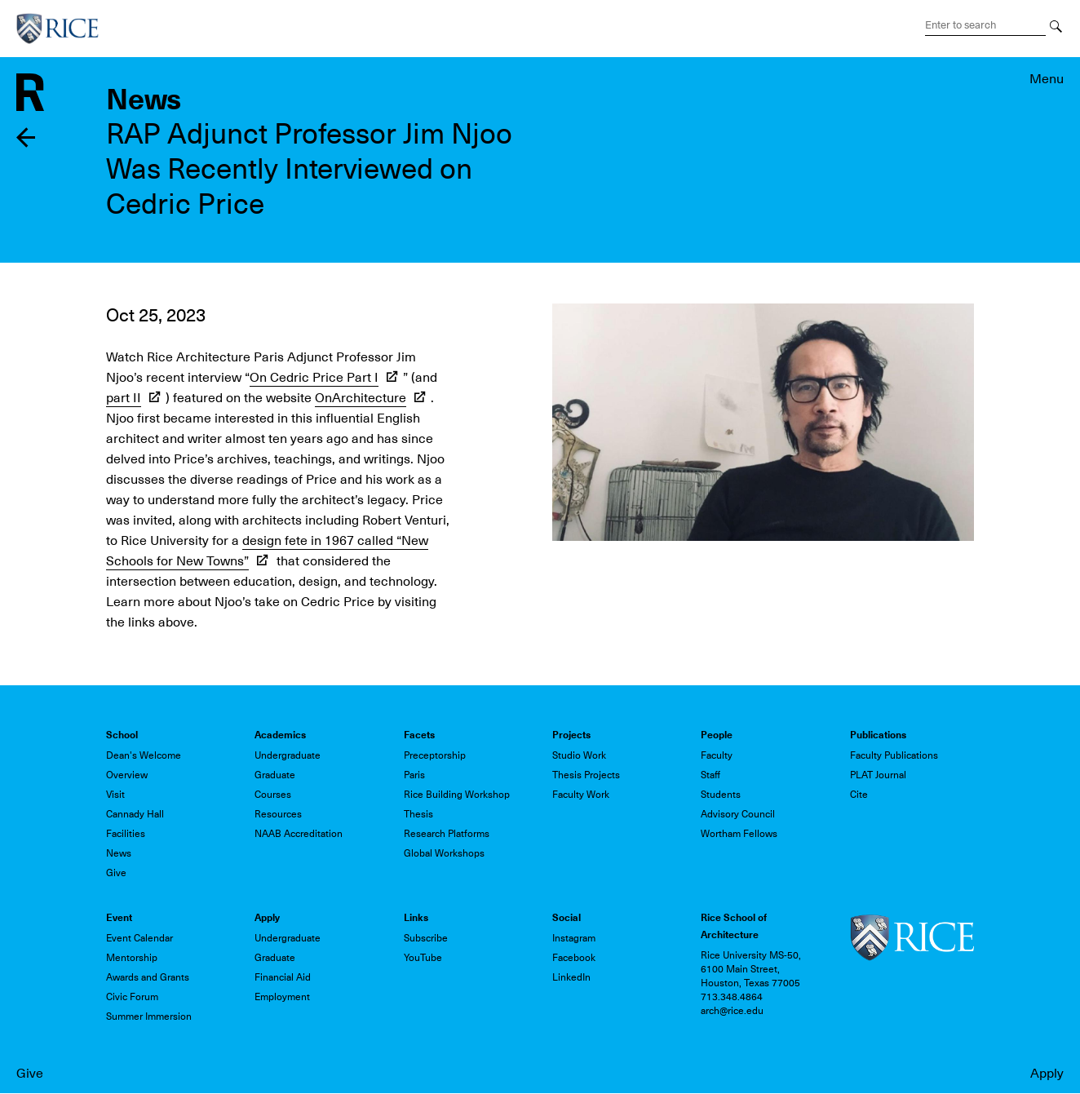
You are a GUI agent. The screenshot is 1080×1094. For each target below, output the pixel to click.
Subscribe (426, 938)
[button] (763, 421)
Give (29, 1073)
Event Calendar (139, 938)
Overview (127, 775)
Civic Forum (132, 996)
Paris (414, 775)
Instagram (573, 938)
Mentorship (131, 957)
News (118, 853)
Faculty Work (580, 794)
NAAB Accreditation (299, 833)
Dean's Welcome (143, 755)
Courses (273, 794)
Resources (278, 814)
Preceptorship (435, 755)
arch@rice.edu (732, 1010)
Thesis (418, 814)
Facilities (125, 833)
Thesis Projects (586, 775)
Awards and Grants (147, 977)
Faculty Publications (894, 755)
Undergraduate (288, 755)
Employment (282, 996)
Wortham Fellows (739, 833)
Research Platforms (446, 833)
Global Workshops (444, 853)
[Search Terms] (985, 25)
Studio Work (579, 755)
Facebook (573, 957)
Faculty (717, 755)
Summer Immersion (149, 1016)
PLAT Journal (878, 775)
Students (721, 794)
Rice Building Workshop (457, 794)
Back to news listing (26, 137)
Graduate (275, 775)
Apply (1047, 1073)
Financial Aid (283, 977)
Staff (710, 775)
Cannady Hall (135, 814)
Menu (1046, 79)
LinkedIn (571, 977)
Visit (115, 794)
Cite (859, 794)
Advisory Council (738, 814)
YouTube (423, 957)
